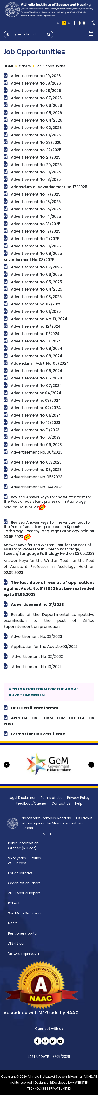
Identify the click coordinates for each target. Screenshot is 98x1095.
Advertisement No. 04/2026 (36, 120)
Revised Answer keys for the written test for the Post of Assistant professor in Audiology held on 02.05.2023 (47, 502)
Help (78, 803)
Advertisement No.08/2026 (36, 90)
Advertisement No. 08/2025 (29, 259)
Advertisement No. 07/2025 (36, 267)
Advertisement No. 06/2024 (36, 370)
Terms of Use (51, 797)
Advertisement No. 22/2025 (36, 149)
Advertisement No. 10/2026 (36, 75)
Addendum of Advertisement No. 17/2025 (49, 186)
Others (25, 66)
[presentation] (7, 765)
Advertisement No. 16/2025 (36, 201)
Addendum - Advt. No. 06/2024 (40, 363)
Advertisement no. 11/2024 (35, 333)
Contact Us (61, 803)
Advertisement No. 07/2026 (36, 98)
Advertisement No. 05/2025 (36, 281)
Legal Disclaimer (22, 797)
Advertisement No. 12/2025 (36, 231)
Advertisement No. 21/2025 (36, 157)
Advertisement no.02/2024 (36, 407)
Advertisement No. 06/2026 (36, 105)
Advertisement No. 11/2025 (35, 238)
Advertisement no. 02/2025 (36, 304)
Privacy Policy (78, 797)
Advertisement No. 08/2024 (36, 355)
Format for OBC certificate (38, 734)
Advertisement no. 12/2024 (36, 326)
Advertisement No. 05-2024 (36, 378)
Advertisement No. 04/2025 (36, 289)
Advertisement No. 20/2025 (36, 164)
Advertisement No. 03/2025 (36, 296)
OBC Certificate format (35, 708)
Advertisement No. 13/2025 (36, 223)
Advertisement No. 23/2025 (36, 142)
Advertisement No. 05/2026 (36, 112)
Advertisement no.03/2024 (36, 400)
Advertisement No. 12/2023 (35, 422)
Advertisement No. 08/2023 (36, 452)
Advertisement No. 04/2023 (37, 487)
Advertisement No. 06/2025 (36, 274)
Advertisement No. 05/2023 (36, 477)
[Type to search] (28, 34)
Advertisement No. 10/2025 (36, 246)
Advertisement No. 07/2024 (36, 385)
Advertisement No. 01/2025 (36, 311)
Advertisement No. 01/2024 (36, 415)
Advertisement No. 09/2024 (36, 348)
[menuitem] (26, 845)
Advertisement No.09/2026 (36, 83)
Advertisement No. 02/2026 (36, 127)
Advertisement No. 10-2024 (36, 341)
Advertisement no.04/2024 (36, 392)
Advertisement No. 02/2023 (37, 656)
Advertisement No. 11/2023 (35, 430)
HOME (9, 66)
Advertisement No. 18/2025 (36, 179)
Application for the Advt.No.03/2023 (44, 646)
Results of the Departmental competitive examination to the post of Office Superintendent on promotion (49, 620)
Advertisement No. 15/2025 (36, 209)
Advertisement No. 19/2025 (36, 172)
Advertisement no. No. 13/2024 (39, 318)
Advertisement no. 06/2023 (36, 469)
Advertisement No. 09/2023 (36, 444)
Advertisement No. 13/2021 (36, 666)
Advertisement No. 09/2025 (36, 253)
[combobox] (91, 23)
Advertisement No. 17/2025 (36, 194)
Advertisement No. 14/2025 (36, 216)
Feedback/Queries (31, 803)
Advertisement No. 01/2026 (36, 135)
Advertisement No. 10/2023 (36, 437)
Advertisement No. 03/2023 (36, 636)
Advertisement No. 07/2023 (36, 462)
